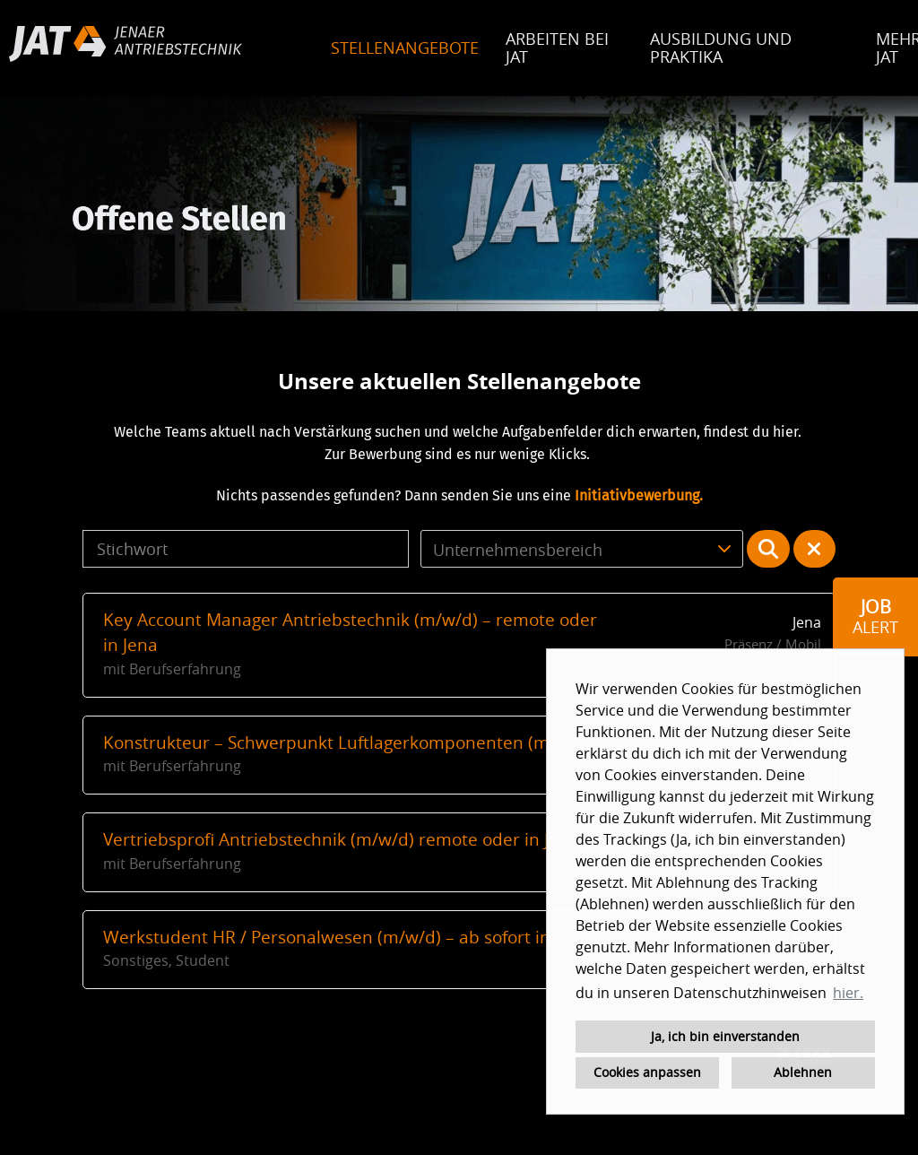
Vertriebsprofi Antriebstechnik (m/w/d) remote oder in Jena (341, 839)
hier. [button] (848, 993)
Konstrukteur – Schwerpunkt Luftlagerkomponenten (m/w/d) (347, 742)
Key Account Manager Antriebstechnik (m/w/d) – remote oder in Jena (350, 632)
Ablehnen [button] (803, 1072)
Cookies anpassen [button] (647, 1072)
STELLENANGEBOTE (405, 47)
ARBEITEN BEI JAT (557, 47)
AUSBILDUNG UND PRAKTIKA (721, 47)
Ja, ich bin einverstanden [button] (725, 1036)
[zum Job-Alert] (875, 617)
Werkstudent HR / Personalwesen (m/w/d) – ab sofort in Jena (346, 937)
